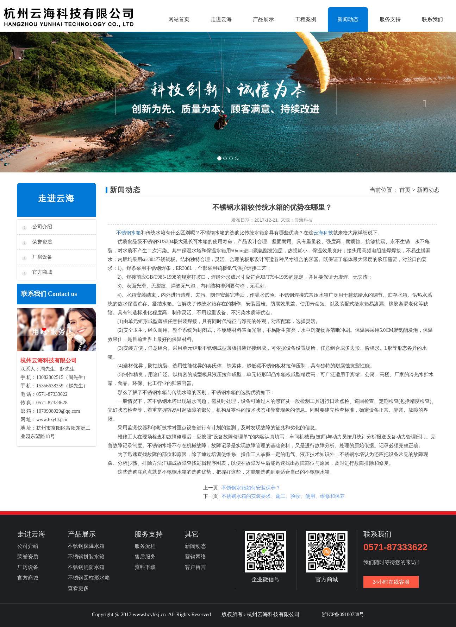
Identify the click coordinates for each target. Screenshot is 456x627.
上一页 (210, 487)
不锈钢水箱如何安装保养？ (251, 487)
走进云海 (221, 19)
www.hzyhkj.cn (51, 419)
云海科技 (323, 232)
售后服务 (145, 556)
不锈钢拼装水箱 (86, 556)
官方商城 (36, 272)
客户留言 (195, 567)
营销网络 (195, 556)
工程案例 (305, 19)
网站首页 (178, 19)
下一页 (210, 496)
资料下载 (145, 567)
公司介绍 (36, 227)
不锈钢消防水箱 (86, 567)
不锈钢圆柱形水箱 (89, 578)
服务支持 (390, 19)
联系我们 (432, 19)
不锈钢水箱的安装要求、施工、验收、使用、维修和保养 (283, 496)
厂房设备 (36, 257)
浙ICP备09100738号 (343, 614)
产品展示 (263, 19)
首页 (405, 190)
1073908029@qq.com (58, 411)
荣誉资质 (36, 242)
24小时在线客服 (391, 582)
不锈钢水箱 (128, 232)
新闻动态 (347, 19)
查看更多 (78, 588)
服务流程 (145, 546)
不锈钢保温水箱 (86, 546)
